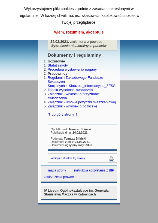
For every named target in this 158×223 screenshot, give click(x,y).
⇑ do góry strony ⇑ (63, 114)
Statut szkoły (58, 65)
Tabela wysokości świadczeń (70, 90)
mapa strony (57, 170)
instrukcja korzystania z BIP (94, 170)
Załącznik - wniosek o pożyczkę (72, 106)
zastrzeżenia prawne (59, 177)
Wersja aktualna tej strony (68, 158)
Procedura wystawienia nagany (72, 69)
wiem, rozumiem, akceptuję (79, 32)
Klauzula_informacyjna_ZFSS (92, 86)
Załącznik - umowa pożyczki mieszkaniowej (82, 102)
